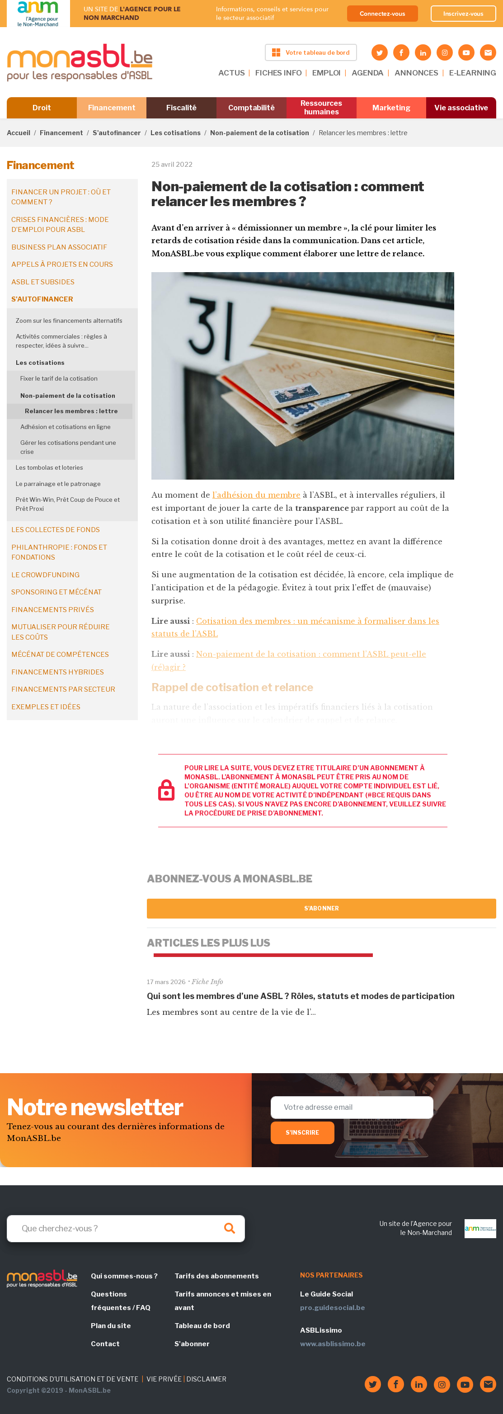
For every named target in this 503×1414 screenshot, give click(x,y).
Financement (112, 108)
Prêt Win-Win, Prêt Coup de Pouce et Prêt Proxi (68, 504)
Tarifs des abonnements (216, 1276)
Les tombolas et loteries (49, 467)
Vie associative (461, 108)
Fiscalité (181, 108)
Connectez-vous (382, 13)
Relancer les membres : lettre (71, 411)
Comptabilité (251, 108)
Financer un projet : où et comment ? (61, 197)
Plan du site (111, 1326)
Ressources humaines (321, 107)
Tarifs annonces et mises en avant (222, 1301)
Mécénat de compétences (60, 654)
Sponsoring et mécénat (56, 592)
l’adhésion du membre (256, 495)
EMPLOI (326, 72)
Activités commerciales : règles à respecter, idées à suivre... (61, 341)
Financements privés (52, 610)
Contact (105, 1344)
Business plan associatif (59, 247)
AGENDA (368, 72)
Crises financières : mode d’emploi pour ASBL (60, 225)
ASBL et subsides (43, 282)
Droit (42, 108)
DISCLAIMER (206, 1379)
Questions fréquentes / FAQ (120, 1301)
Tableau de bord (202, 1326)
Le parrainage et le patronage (58, 483)
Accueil (18, 133)
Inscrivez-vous (463, 13)
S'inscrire (303, 1132)
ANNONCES (416, 72)
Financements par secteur (63, 689)
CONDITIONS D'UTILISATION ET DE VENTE (72, 1379)
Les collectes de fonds (55, 530)
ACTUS (231, 72)
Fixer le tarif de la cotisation (59, 378)
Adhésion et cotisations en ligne (65, 426)
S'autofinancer (117, 133)
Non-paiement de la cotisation (259, 133)
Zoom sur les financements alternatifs (69, 320)
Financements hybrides (57, 672)
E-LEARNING (472, 72)
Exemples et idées (45, 707)
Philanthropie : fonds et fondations (59, 552)
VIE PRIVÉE (164, 1379)
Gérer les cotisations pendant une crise (68, 447)
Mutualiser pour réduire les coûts (60, 632)
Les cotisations (175, 133)
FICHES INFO (278, 72)
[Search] (126, 1228)
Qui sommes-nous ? (124, 1276)
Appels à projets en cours (62, 264)
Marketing (391, 108)
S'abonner (321, 908)
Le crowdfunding (45, 575)
